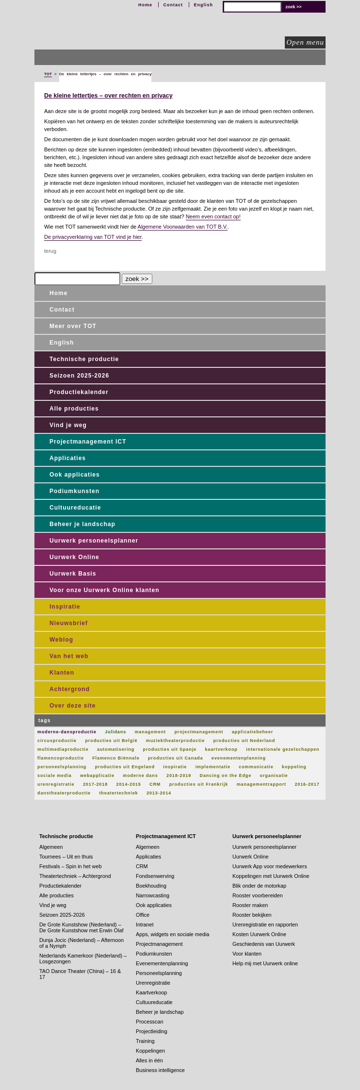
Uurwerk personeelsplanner (93, 540)
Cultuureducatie (75, 507)
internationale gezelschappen (282, 749)
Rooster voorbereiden (257, 895)
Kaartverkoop (151, 992)
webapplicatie (97, 775)
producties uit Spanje (169, 749)
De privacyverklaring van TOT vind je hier (93, 237)
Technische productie (84, 359)
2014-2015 (128, 784)
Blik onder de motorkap (259, 886)
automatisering (115, 749)
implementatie (213, 766)
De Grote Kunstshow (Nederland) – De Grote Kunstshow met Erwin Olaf (81, 927)
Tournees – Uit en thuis (66, 856)
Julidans (115, 731)
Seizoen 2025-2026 (79, 375)
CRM (155, 784)
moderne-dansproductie (67, 731)
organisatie (274, 775)
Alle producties (74, 408)
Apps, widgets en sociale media (172, 934)
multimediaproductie (63, 749)
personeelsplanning (61, 766)
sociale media (54, 775)
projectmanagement (198, 731)
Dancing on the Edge (226, 775)
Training (145, 1041)
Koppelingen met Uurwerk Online (270, 876)
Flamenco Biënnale (115, 758)
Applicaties (67, 458)
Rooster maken (250, 905)
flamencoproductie (60, 758)
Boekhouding (151, 886)
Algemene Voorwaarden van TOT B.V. (183, 227)
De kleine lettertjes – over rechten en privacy (108, 95)
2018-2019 (178, 775)
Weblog (61, 639)
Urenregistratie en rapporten (265, 924)
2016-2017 (307, 784)
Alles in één (149, 1060)
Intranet (145, 924)
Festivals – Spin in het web (70, 866)
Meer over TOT (73, 326)
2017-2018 (95, 784)
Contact (173, 4)
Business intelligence (160, 1070)
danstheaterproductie (64, 793)
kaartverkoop (221, 749)
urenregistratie (56, 784)
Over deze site (72, 705)
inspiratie (175, 766)
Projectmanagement (159, 944)
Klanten (61, 672)
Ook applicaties (74, 474)
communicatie (256, 766)
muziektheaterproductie (175, 740)
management (150, 731)
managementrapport (261, 784)
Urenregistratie (153, 983)
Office (142, 915)
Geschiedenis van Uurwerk (263, 944)
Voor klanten (247, 954)
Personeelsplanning (159, 973)
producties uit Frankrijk (199, 784)
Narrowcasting (152, 895)
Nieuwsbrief (68, 623)
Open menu (305, 42)
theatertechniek (118, 793)
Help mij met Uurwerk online (265, 963)
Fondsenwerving (155, 876)
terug (50, 251)
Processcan (149, 1021)
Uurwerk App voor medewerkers (269, 866)
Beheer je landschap (82, 524)
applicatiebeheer (252, 731)
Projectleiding (151, 1031)
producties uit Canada (175, 758)
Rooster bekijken (251, 915)
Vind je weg (68, 425)
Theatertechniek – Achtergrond (75, 876)
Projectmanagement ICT (87, 441)
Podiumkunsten (74, 491)
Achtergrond (69, 689)
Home (145, 4)
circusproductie (57, 740)
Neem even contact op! (213, 216)
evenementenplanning (239, 758)
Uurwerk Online (74, 557)
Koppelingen (150, 1051)
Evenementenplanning (162, 963)
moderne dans (140, 775)
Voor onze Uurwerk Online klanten (104, 590)
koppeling (294, 766)
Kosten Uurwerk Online (259, 934)
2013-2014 (159, 793)
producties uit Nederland (244, 740)
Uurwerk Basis (72, 573)
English (203, 4)
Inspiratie (64, 606)
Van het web (68, 656)
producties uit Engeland (125, 766)
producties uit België (111, 740)
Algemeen (51, 847)
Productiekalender (79, 392)
